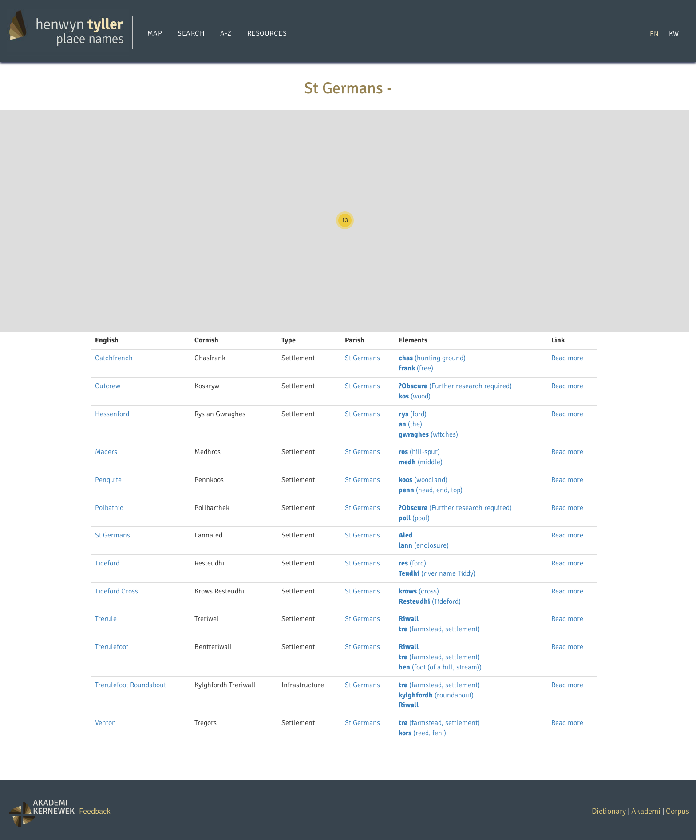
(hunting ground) (432, 358)
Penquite (108, 479)
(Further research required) (455, 386)
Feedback (95, 811)
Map (154, 33)
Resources (267, 33)
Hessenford (112, 414)
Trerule (106, 618)
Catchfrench (114, 358)
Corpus (677, 811)
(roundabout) (436, 695)
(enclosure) (424, 545)
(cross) (419, 591)
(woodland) (423, 479)
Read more (567, 358)
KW (674, 33)
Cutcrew (107, 386)
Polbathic (109, 507)
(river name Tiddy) (437, 573)
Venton (105, 722)
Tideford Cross (116, 591)
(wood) (415, 396)
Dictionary (609, 811)
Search (191, 33)
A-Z (225, 33)
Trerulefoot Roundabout (130, 685)
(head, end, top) (431, 490)
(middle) (421, 462)
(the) (410, 424)
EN (654, 33)
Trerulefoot (111, 646)
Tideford (107, 563)
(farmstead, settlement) (439, 629)
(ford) (413, 414)
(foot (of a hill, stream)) (440, 667)
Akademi (645, 811)
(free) (416, 368)
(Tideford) (430, 601)
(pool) (414, 518)
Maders (106, 451)
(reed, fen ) (422, 733)
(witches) (428, 434)
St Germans (362, 358)
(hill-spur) (419, 451)
